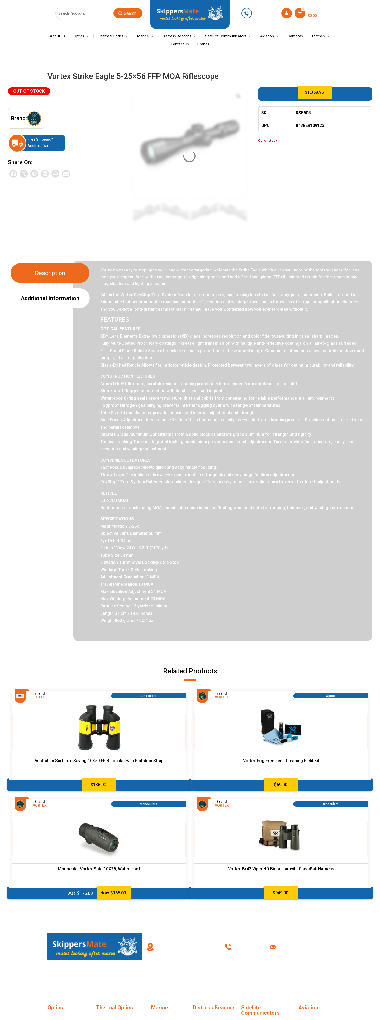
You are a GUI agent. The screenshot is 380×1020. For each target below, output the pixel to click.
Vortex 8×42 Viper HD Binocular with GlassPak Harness (281, 868)
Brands (203, 44)
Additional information (50, 298)
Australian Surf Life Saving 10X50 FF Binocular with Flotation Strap (99, 760)
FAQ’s (149, 978)
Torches (318, 36)
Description (50, 273)
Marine (143, 36)
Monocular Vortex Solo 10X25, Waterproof (99, 868)
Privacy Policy (271, 978)
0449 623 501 (266, 13)
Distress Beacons (177, 36)
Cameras (295, 36)
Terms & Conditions (230, 978)
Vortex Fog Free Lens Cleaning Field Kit (281, 760)
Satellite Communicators (225, 36)
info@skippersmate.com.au (307, 946)
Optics (79, 36)
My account (190, 978)
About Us (57, 36)
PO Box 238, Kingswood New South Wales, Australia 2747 (185, 946)
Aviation (267, 36)
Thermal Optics (111, 36)
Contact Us (180, 44)
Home (68, 978)
